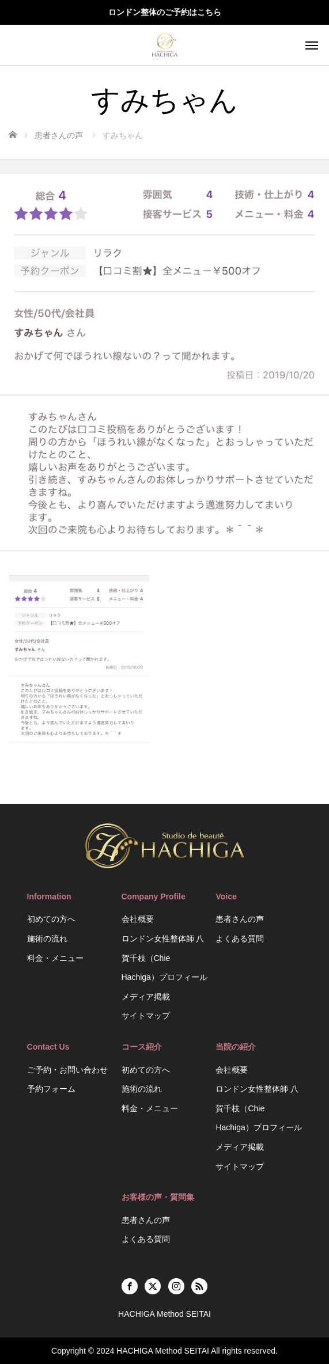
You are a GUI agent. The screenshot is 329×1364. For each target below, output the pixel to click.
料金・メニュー (55, 958)
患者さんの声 (239, 919)
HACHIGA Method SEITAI (162, 1350)
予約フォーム (51, 1088)
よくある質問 (239, 938)
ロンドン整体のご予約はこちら (164, 12)
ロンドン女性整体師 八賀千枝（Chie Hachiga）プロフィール (164, 958)
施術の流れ (47, 938)
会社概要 (138, 919)
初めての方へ (51, 919)
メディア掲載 (146, 996)
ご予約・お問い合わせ (67, 1069)
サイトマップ (146, 1015)
